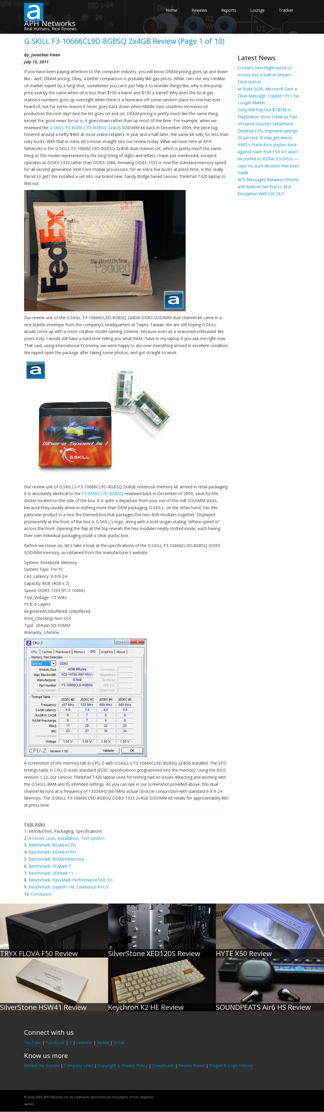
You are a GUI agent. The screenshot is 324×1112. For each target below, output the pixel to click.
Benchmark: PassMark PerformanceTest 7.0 (70, 880)
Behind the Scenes (41, 1065)
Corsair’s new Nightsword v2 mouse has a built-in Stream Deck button (265, 75)
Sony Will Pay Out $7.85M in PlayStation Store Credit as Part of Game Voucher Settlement (268, 117)
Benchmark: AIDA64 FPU (52, 852)
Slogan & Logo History (231, 1065)
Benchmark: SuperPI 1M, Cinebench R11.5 (68, 887)
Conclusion (41, 894)
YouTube (32, 1042)
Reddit (103, 1042)
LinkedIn (84, 1042)
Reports (228, 10)
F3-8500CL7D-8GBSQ (102, 493)
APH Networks (49, 23)
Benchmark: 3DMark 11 (50, 873)
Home (171, 10)
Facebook (55, 1042)
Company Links (78, 1065)
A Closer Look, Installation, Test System (66, 838)
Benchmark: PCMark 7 (49, 866)
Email (119, 1042)
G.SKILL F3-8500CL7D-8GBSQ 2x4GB (85, 127)
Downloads (163, 1065)
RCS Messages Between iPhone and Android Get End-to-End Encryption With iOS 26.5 (268, 186)
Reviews (199, 10)
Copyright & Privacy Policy (122, 1065)
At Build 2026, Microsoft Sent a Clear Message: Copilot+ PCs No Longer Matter (269, 96)
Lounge (257, 10)
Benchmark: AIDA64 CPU (52, 845)
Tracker (286, 10)
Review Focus (192, 1065)
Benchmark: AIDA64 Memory (56, 859)
